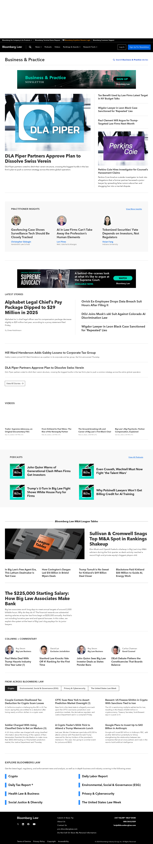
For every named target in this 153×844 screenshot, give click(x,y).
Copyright (51, 841)
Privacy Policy (39, 841)
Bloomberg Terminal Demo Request (47, 40)
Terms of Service (24, 841)
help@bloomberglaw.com (125, 825)
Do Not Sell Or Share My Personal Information (76, 833)
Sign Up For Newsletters (139, 47)
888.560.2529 (129, 821)
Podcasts (48, 47)
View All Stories (15, 383)
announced (86, 357)
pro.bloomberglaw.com (67, 829)
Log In (121, 47)
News (38, 47)
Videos (57, 47)
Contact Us (62, 825)
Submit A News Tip (65, 818)
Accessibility (63, 841)
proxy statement (53, 322)
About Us (61, 821)
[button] (18, 40)
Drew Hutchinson (14, 330)
